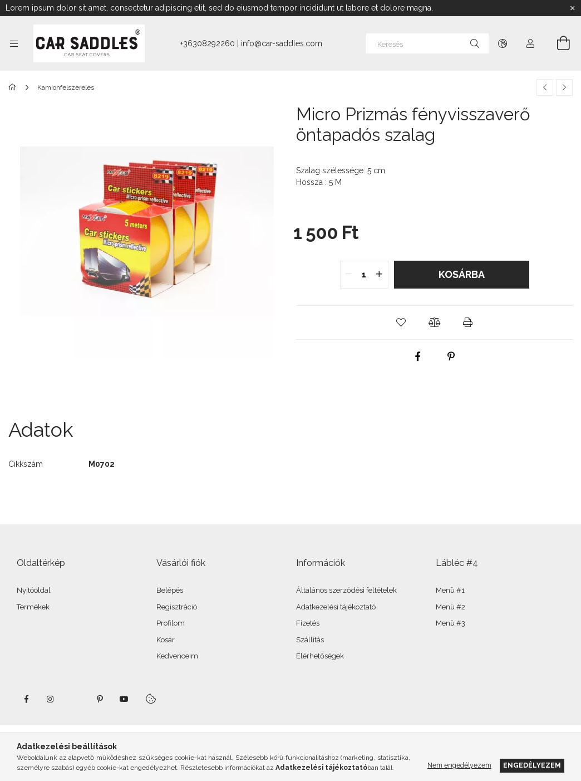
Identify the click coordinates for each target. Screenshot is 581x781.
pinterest (99, 699)
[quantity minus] (349, 274)
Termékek (33, 607)
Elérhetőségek (320, 656)
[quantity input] (364, 274)
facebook (26, 699)
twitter (75, 699)
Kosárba (462, 274)
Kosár (165, 640)
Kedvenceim (177, 656)
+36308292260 (207, 43)
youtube (124, 699)
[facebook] (418, 356)
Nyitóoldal (34, 590)
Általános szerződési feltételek (346, 590)
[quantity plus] (379, 274)
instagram (50, 699)
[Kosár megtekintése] (557, 43)
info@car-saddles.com (281, 43)
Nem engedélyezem (459, 765)
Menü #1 (450, 590)
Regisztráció (176, 607)
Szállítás (310, 640)
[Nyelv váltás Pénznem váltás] (502, 43)
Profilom (170, 623)
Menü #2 (450, 607)
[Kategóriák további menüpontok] (14, 43)
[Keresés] (427, 43)
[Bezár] (572, 8)
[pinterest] (451, 356)
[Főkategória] (14, 87)
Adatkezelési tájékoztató (336, 607)
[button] (401, 322)
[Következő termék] (564, 87)
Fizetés (307, 623)
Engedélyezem (532, 765)
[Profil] (530, 43)
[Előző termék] (544, 87)
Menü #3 (450, 623)
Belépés (169, 590)
